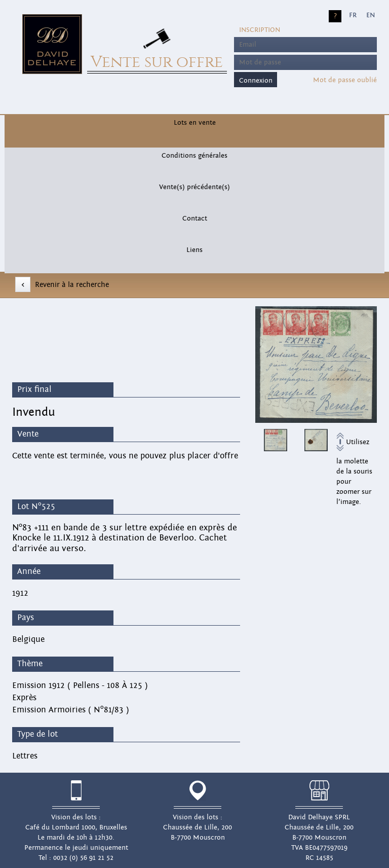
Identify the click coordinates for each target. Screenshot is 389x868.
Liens (194, 250)
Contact (194, 218)
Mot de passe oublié (345, 80)
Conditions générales (194, 156)
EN (370, 15)
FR (353, 15)
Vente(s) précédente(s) (194, 187)
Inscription (259, 30)
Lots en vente (195, 123)
